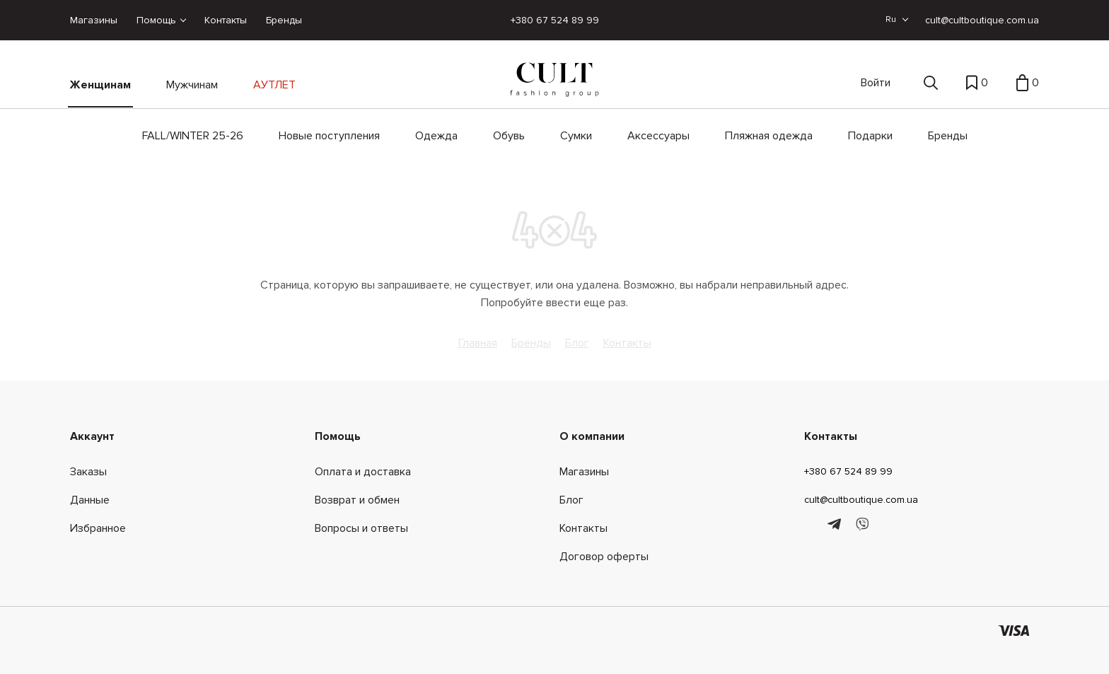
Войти (875, 83)
